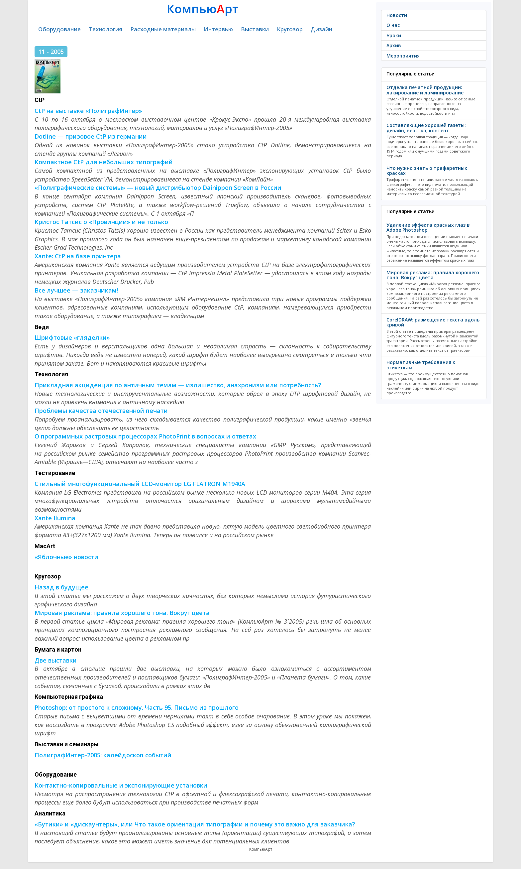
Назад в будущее (61, 587)
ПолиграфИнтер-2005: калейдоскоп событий (103, 755)
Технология (105, 29)
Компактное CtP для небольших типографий (104, 162)
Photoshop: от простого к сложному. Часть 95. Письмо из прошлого (137, 707)
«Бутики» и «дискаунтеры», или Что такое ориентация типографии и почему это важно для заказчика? (195, 824)
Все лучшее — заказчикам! (76, 290)
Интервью (218, 29)
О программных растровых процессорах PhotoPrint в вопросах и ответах (145, 436)
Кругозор (290, 29)
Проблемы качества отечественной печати (101, 411)
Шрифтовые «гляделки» (72, 337)
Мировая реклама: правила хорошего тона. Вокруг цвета (122, 613)
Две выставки (56, 660)
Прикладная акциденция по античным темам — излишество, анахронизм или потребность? (178, 385)
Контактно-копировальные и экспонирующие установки (121, 785)
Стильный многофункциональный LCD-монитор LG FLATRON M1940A (140, 484)
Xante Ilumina (55, 518)
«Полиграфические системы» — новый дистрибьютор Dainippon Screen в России (158, 187)
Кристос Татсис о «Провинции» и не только (101, 222)
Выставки (255, 29)
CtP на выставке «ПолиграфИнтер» (88, 111)
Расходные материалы (163, 29)
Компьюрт (203, 9)
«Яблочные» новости (66, 557)
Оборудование (59, 29)
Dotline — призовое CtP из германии (91, 136)
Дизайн (321, 29)
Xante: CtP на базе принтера (78, 256)
